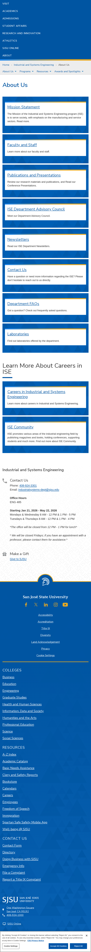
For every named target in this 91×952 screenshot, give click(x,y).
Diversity (45, 635)
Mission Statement (23, 107)
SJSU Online (10, 48)
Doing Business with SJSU (20, 859)
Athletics (9, 40)
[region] (45, 941)
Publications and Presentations (34, 175)
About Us (63, 64)
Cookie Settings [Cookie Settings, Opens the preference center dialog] (11, 946)
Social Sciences (12, 738)
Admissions (10, 18)
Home (5, 64)
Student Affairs (14, 26)
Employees (10, 802)
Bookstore (9, 781)
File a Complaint (13, 872)
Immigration (10, 815)
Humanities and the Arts (19, 718)
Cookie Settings (45, 655)
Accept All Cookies (58, 946)
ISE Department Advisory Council (36, 209)
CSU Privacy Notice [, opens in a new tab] (35, 941)
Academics (10, 11)
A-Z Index (9, 754)
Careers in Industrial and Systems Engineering (36, 394)
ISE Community (20, 427)
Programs (25, 71)
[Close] (87, 936)
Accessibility (45, 615)
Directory (8, 852)
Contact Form (12, 845)
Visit (5, 3)
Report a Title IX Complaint (21, 879)
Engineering (10, 691)
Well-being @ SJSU (16, 829)
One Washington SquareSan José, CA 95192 (20, 909)
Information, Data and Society (23, 711)
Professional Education (18, 724)
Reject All (78, 946)
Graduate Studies (14, 697)
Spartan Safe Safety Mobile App (24, 822)
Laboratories (18, 334)
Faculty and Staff (22, 144)
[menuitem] (8, 71)
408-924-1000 (15, 915)
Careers (7, 795)
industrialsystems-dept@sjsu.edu (38, 489)
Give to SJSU (18, 559)
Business (8, 677)
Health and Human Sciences (22, 704)
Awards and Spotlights (67, 71)
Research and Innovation (21, 33)
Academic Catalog (15, 761)
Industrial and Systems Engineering (34, 64)
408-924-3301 (28, 485)
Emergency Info (13, 866)
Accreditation (45, 622)
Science (7, 731)
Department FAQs (23, 303)
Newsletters (18, 239)
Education (9, 684)
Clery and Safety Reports (20, 775)
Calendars (9, 788)
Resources (42, 71)
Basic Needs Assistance (18, 768)
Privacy (45, 649)
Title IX (45, 628)
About (7, 55)
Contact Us (17, 269)
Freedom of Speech (15, 809)
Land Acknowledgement (45, 642)
